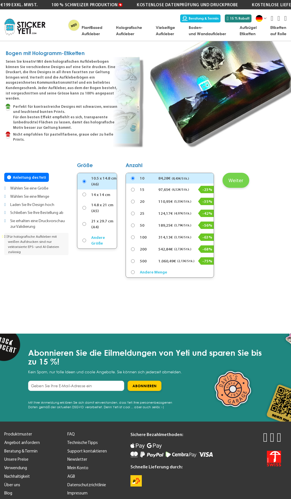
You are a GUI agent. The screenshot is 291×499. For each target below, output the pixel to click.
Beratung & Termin (200, 18)
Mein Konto (77, 467)
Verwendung (15, 467)
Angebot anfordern (22, 442)
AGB (71, 476)
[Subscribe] (144, 386)
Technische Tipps (82, 442)
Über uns (12, 484)
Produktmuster (18, 434)
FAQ (71, 434)
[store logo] (25, 27)
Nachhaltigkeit (17, 476)
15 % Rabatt (238, 18)
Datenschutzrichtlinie (86, 484)
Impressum (77, 493)
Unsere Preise (16, 459)
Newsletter (77, 459)
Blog (8, 493)
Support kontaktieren (87, 451)
